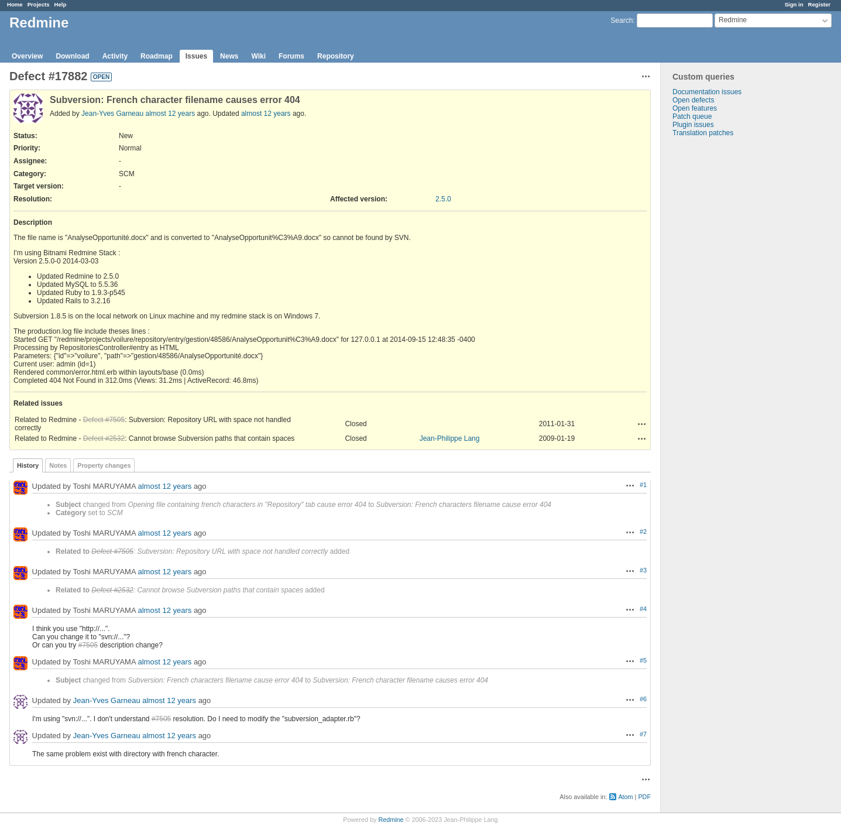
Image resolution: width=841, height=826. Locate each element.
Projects (39, 4)
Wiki (258, 56)
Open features (694, 108)
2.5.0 (443, 199)
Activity (115, 56)
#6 (643, 698)
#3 (643, 570)
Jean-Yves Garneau (112, 113)
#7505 (88, 645)
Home (15, 4)
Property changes (104, 465)
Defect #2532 (104, 438)
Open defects (693, 100)
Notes (58, 465)
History (28, 465)
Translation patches (702, 133)
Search (621, 20)
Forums (291, 56)
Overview (27, 56)
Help (60, 4)
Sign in (794, 4)
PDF (644, 796)
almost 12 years (170, 113)
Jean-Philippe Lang (450, 438)
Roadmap (156, 56)
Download (72, 56)
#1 (643, 484)
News (229, 56)
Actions (642, 424)
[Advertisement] (719, 320)
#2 (643, 531)
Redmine (390, 819)
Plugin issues (693, 125)
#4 (643, 608)
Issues (196, 56)
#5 (643, 660)
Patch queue (692, 116)
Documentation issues (707, 92)
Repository (335, 56)
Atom (625, 796)
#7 (643, 734)
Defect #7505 (104, 420)
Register (819, 4)
